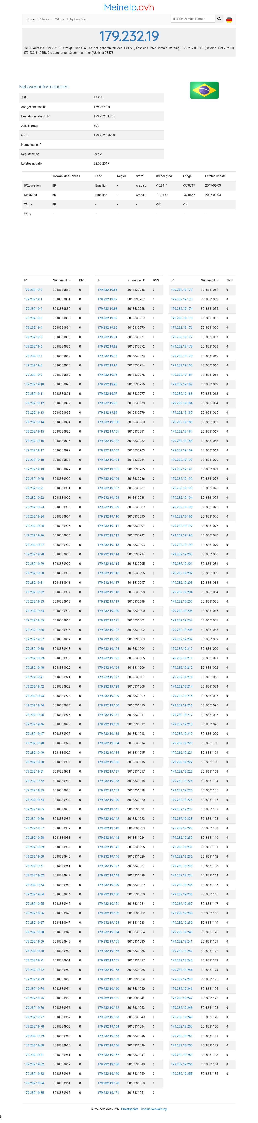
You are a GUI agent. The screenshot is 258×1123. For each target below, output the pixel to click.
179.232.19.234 (182, 875)
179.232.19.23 (34, 507)
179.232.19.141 (108, 809)
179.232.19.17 (34, 450)
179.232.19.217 (182, 715)
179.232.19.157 (108, 960)
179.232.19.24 (34, 516)
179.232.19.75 (34, 998)
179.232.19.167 (108, 1055)
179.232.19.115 (108, 564)
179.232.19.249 (182, 1017)
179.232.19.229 (182, 828)
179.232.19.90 (107, 327)
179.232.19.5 (33, 337)
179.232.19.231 (182, 847)
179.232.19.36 (34, 630)
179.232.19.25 (34, 526)
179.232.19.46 (34, 724)
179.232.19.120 (108, 611)
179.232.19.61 (34, 866)
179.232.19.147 (108, 866)
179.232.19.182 (182, 384)
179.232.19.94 (107, 365)
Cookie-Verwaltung (154, 1109)
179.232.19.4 (33, 327)
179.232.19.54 (34, 800)
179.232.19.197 (182, 526)
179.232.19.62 (34, 875)
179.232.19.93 (107, 356)
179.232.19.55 (34, 809)
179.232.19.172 (182, 290)
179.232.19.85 (34, 1092)
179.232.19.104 (108, 460)
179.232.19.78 (34, 1026)
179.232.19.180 (182, 365)
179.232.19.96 (107, 384)
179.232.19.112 (108, 535)
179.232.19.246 (182, 989)
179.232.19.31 (34, 582)
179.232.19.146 (108, 856)
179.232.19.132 (108, 724)
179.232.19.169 (108, 1074)
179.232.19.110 (108, 516)
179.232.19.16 (34, 441)
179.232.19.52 (34, 781)
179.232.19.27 (34, 545)
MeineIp (120, 7)
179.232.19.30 (34, 573)
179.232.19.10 (34, 384)
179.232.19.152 (108, 913)
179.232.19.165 (108, 1036)
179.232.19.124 (108, 649)
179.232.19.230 (182, 837)
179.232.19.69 (34, 941)
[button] (229, 16)
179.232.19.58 (34, 837)
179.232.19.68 (34, 932)
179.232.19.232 (182, 856)
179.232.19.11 (34, 394)
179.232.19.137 (108, 771)
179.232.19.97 (107, 394)
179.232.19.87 (107, 299)
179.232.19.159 (108, 979)
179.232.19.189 (182, 450)
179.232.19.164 (108, 1026)
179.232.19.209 (182, 639)
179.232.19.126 (108, 667)
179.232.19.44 (34, 705)
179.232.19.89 (107, 318)
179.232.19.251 (182, 1036)
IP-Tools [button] (44, 19)
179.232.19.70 (34, 951)
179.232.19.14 (34, 422)
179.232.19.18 (34, 460)
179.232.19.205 (182, 601)
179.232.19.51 (34, 771)
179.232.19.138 (108, 781)
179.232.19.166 (108, 1045)
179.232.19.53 (34, 790)
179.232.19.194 (182, 497)
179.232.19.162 (108, 1007)
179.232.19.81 (34, 1055)
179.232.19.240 (182, 932)
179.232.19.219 (182, 734)
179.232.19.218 (182, 724)
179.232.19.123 (108, 639)
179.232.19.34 (34, 611)
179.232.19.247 (182, 998)
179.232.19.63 (34, 885)
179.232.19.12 (34, 403)
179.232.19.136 (108, 762)
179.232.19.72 (34, 970)
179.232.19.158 (108, 970)
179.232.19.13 (34, 412)
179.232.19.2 (33, 309)
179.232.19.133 (108, 734)
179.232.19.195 (182, 507)
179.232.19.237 (182, 904)
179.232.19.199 (182, 545)
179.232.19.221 (182, 752)
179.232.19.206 (182, 611)
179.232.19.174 (182, 309)
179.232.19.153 (108, 922)
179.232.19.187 (182, 431)
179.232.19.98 (107, 403)
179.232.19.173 (182, 299)
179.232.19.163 (108, 1017)
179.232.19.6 (33, 346)
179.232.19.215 (182, 696)
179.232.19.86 (107, 290)
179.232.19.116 (108, 573)
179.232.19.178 (182, 346)
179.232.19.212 (182, 667)
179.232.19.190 (182, 460)
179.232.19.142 (108, 819)
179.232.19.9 (33, 375)
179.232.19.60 (34, 856)
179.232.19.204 (182, 592)
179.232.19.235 (182, 885)
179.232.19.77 (34, 1017)
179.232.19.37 (34, 639)
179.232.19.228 (182, 819)
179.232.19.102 (108, 441)
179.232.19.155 (108, 941)
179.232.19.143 (108, 828)
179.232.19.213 (182, 677)
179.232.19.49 (34, 752)
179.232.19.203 (182, 582)
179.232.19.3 (33, 318)
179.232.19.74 (34, 989)
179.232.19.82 (34, 1064)
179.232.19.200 (182, 554)
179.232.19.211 (182, 658)
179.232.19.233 (182, 866)
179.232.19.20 (34, 479)
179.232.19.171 (108, 1092)
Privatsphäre (130, 1109)
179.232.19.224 (182, 781)
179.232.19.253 (182, 1055)
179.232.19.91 (107, 337)
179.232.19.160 (108, 989)
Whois (59, 19)
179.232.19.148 (108, 875)
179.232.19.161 (108, 998)
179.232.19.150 (108, 894)
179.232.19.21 (34, 488)
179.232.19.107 (108, 488)
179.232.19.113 (108, 545)
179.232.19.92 (107, 346)
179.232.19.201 (182, 564)
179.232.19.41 (34, 677)
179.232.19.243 (182, 960)
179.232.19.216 (182, 705)
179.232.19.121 (108, 620)
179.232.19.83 (34, 1074)
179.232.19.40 (34, 667)
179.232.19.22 (34, 497)
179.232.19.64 (34, 894)
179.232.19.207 (182, 620)
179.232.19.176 (182, 327)
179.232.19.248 (182, 1007)
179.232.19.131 (108, 715)
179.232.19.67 (34, 922)
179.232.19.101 (108, 431)
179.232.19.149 (108, 885)
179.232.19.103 (108, 450)
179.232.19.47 (34, 734)
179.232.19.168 (108, 1064)
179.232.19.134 (108, 743)
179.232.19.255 (182, 1074)
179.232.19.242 (182, 951)
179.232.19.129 (108, 696)
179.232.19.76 (34, 1007)
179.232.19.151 (108, 904)
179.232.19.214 (182, 686)
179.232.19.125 (108, 658)
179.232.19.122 (108, 630)
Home (31, 19)
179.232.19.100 (108, 422)
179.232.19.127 (108, 677)
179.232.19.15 (34, 431)
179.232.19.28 (34, 554)
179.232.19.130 (108, 705)
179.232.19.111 (108, 526)
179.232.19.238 (182, 913)
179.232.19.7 (33, 356)
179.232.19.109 (108, 507)
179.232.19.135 (108, 752)
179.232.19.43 (34, 696)
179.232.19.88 (107, 309)
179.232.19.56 (34, 819)
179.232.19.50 (34, 762)
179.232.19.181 (182, 375)
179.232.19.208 (182, 630)
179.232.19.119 (108, 601)
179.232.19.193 (182, 488)
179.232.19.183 (182, 394)
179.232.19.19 (34, 469)
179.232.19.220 (182, 743)
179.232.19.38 (34, 649)
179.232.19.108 (108, 497)
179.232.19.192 (182, 479)
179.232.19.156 (108, 951)
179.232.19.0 (33, 290)
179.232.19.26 (34, 535)
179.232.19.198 (182, 535)
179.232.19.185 (182, 412)
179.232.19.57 (34, 828)
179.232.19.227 (182, 809)
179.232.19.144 (108, 837)
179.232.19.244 (182, 970)
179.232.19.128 (108, 686)
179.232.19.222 (182, 762)
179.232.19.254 (182, 1064)
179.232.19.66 (34, 913)
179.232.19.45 (34, 715)
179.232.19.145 (108, 847)
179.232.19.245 (182, 979)
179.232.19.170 (108, 1083)
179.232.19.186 (182, 422)
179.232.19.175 (182, 318)
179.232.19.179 (182, 356)
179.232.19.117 (108, 582)
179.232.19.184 (182, 403)
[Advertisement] (129, 71)
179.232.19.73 (34, 979)
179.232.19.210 (182, 649)
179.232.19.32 (34, 592)
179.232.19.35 (34, 620)
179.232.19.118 (108, 592)
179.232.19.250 (182, 1026)
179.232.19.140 (108, 800)
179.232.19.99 (107, 412)
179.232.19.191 (182, 469)
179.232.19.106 (108, 479)
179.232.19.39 (34, 658)
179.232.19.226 (182, 800)
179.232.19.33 (34, 601)
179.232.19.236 (182, 894)
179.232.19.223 (182, 771)
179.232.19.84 (34, 1083)
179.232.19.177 (182, 337)
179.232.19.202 (182, 573)
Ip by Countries (77, 19)
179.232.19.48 (34, 743)
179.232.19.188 (182, 441)
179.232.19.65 (34, 904)
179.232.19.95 (107, 375)
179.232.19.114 (108, 554)
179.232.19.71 (34, 960)
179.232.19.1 (33, 299)
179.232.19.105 (108, 469)
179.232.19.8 (33, 365)
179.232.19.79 (34, 1036)
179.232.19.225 (182, 790)
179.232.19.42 (34, 686)
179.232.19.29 (34, 564)
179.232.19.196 (182, 516)
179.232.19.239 (182, 922)
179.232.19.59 (34, 847)
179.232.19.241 (182, 941)
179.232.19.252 (182, 1045)
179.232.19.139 (108, 790)
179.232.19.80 (34, 1045)
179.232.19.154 (108, 932)
